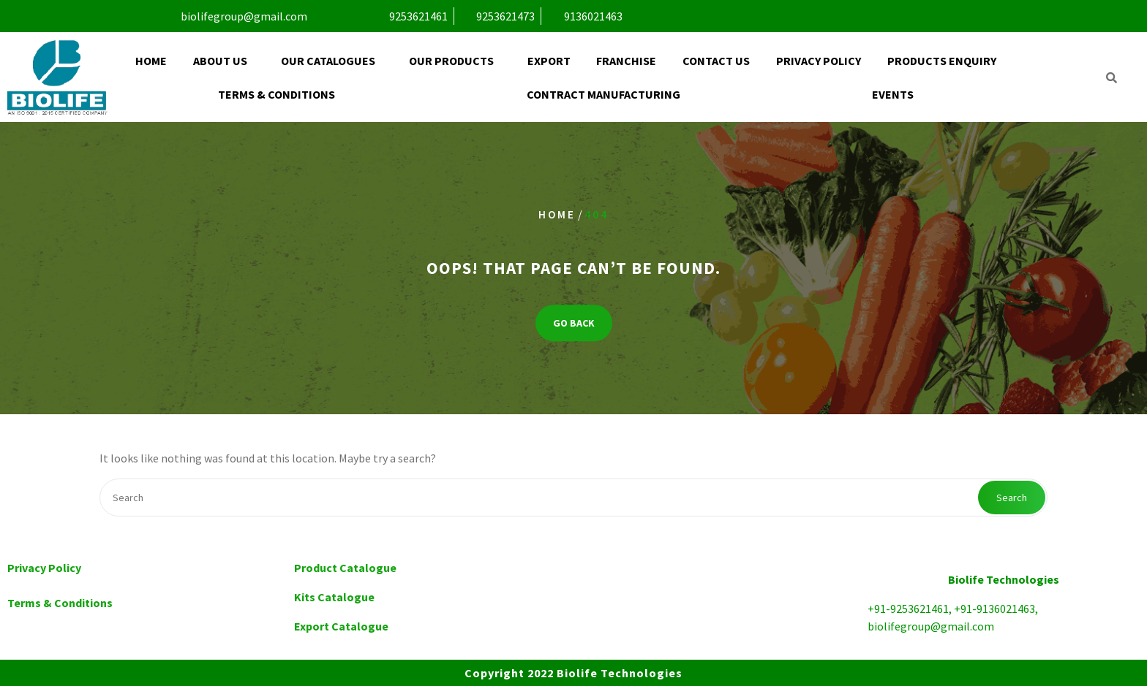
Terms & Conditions (276, 94)
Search (1011, 497)
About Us (220, 60)
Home (151, 60)
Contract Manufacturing (603, 94)
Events (893, 94)
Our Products (451, 60)
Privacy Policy (818, 60)
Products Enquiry (941, 60)
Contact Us (716, 60)
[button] (224, 60)
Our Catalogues (328, 60)
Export (549, 60)
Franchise (626, 60)
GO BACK (574, 322)
